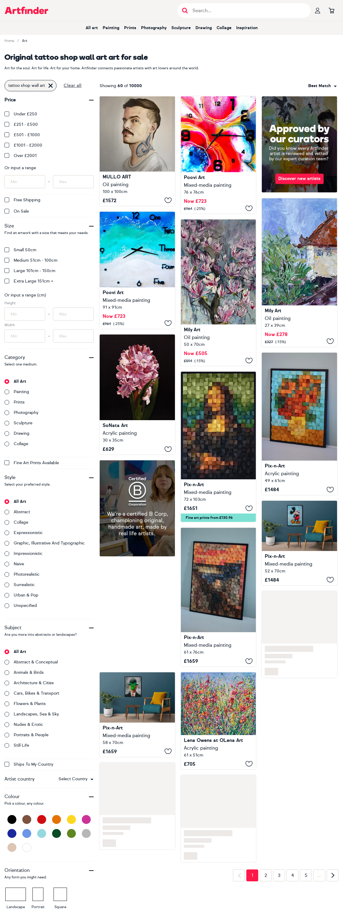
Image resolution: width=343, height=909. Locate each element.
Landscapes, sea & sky (31, 714)
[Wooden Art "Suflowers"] (299, 424)
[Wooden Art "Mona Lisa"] (218, 447)
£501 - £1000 (22, 134)
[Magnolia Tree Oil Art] (218, 292)
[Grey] (86, 833)
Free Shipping (22, 199)
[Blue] (27, 833)
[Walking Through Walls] (137, 151)
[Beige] (12, 847)
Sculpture (181, 27)
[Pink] (86, 819)
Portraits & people (26, 734)
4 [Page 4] (292, 875)
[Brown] (27, 819)
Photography (154, 27)
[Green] (71, 833)
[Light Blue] (42, 833)
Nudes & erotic (23, 724)
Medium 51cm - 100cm (30, 260)
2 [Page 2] (265, 875)
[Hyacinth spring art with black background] (137, 394)
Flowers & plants (25, 703)
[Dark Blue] (12, 833)
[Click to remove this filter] (50, 85)
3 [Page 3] (279, 875)
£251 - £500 (21, 124)
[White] (27, 847)
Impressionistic (23, 553)
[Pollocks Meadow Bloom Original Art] (218, 720)
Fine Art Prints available (31, 462)
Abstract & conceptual (31, 662)
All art (92, 27)
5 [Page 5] (306, 875)
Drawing (203, 27)
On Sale (16, 211)
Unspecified (20, 605)
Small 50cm (20, 249)
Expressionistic (23, 532)
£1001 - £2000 (23, 145)
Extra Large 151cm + (29, 281)
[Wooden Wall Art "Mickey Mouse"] (299, 543)
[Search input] (247, 10)
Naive (14, 563)
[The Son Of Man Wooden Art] (137, 714)
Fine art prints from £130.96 (209, 518)
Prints (130, 27)
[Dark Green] (56, 833)
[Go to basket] (331, 10)
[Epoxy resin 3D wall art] (218, 154)
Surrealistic (19, 584)
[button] (76, 779)
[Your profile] (317, 10)
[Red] (42, 819)
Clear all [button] (73, 85)
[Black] (12, 819)
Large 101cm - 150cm (29, 270)
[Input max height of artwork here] (73, 314)
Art (24, 41)
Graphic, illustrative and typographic (44, 543)
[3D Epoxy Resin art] (137, 270)
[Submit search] (184, 10)
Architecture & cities (29, 682)
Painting (111, 27)
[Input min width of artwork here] (24, 336)
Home (9, 41)
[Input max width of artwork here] (73, 336)
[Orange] (56, 819)
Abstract (17, 511)
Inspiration (247, 27)
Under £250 (20, 114)
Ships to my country (28, 764)
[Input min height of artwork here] (24, 314)
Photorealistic (22, 574)
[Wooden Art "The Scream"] (218, 597)
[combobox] (76, 779)
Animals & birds (24, 672)
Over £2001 (20, 155)
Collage (224, 27)
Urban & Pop (21, 595)
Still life (16, 745)
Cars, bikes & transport (31, 693)
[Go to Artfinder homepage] (26, 10)
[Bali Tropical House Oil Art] (299, 272)
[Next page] (333, 875)
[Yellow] (71, 819)
